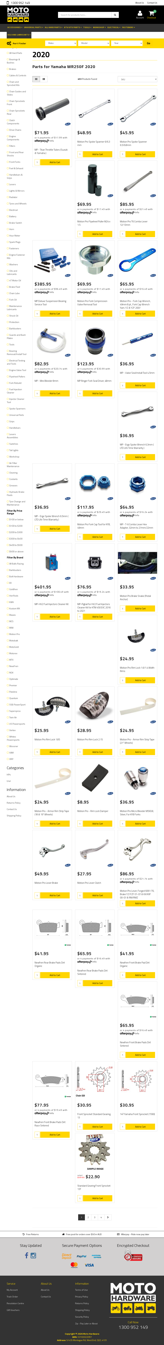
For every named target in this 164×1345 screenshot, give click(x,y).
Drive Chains (15, 130)
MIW (11, 627)
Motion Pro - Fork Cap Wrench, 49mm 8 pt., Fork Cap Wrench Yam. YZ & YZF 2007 (135, 304)
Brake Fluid (14, 286)
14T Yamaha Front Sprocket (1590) (137, 1114)
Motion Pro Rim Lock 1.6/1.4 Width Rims (137, 669)
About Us (139, 2)
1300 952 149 (20, 2)
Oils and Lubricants (19, 34)
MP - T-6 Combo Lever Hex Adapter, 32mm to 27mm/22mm (136, 526)
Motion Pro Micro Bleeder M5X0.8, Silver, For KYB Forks (137, 812)
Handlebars (14, 427)
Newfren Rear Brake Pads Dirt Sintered (92, 972)
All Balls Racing (16, 563)
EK (10, 582)
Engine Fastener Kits (16, 256)
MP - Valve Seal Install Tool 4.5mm (137, 373)
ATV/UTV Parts (73, 27)
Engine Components (13, 138)
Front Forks (14, 162)
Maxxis (12, 615)
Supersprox (14, 711)
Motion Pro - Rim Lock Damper (92, 811)
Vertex (12, 730)
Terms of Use (81, 1290)
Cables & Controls (17, 75)
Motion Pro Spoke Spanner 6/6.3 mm (93, 143)
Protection (14, 322)
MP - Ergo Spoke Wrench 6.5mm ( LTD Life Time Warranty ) (51, 517)
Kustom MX (14, 608)
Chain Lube (14, 293)
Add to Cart (55, 162)
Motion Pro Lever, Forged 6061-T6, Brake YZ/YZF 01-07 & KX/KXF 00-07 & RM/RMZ (137, 894)
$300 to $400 (15, 538)
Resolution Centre (15, 1303)
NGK (11, 672)
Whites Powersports (13, 738)
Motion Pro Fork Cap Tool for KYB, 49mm (93, 526)
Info (52, 140)
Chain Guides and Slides (16, 93)
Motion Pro (14, 634)
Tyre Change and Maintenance (16, 503)
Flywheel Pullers (17, 376)
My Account (12, 1290)
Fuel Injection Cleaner (14, 391)
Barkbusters (15, 328)
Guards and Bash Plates (16, 336)
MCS (11, 621)
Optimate (13, 679)
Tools (87, 27)
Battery (12, 216)
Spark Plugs (14, 242)
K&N (11, 602)
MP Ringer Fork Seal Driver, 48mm (94, 381)
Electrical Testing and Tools (16, 362)
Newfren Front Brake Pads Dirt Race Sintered (50, 1123)
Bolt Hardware (16, 576)
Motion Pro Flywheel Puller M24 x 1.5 (93, 223)
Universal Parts (33, 27)
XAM (11, 752)
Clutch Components (13, 122)
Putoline (13, 691)
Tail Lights (13, 450)
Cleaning (13, 472)
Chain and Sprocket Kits (13, 83)
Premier (13, 685)
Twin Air (13, 717)
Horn (11, 229)
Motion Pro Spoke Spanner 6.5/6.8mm (133, 143)
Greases (13, 485)
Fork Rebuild (15, 383)
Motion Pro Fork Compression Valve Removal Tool (92, 302)
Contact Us (152, 2)
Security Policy (82, 1316)
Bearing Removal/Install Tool (16, 352)
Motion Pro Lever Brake (46, 883)
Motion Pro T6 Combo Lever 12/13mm (134, 223)
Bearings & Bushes (13, 61)
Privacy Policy (81, 1296)
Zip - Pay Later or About (86, 1323)
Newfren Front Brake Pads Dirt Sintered (135, 1044)
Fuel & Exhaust (16, 168)
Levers (12, 184)
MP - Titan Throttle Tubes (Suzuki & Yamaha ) (51, 151)
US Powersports (17, 723)
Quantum (13, 698)
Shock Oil (13, 315)
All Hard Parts (53, 27)
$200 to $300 (15, 532)
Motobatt (13, 640)
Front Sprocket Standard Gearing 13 (94, 1115)
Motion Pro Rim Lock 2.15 (90, 739)
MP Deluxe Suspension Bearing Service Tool (50, 302)
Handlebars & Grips (15, 176)
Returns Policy (13, 802)
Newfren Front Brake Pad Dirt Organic (135, 964)
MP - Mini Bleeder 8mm (46, 381)
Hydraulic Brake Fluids (15, 493)
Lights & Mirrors (17, 190)
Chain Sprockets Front (16, 102)
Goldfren (13, 589)
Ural (9, 781)
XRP (11, 759)
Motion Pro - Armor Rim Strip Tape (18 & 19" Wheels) (52, 812)
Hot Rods (13, 595)
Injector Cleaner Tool (15, 400)
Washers (13, 264)
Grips (11, 421)
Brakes (12, 69)
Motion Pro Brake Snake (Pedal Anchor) (135, 597)
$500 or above (16, 551)
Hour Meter (14, 235)
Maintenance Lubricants (14, 307)
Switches (13, 443)
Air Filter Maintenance (13, 464)
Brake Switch (15, 222)
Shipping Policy (14, 815)
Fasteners (128, 27)
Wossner (13, 746)
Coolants (13, 479)
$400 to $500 (15, 545)
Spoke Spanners (17, 408)
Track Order (12, 1296)
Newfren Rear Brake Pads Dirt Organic (50, 964)
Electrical (113, 27)
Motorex (13, 653)
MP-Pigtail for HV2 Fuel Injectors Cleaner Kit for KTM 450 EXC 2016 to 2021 (94, 607)
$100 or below (16, 519)
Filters (12, 146)
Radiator (13, 197)
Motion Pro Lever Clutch (89, 883)
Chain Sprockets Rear (16, 112)
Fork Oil (13, 299)
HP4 (9, 774)
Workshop (99, 27)
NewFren (13, 666)
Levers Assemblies (12, 435)
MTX (11, 659)
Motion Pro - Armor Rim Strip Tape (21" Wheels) (137, 741)
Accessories (15, 27)
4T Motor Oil (15, 280)
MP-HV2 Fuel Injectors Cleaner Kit (52, 604)
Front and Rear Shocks (15, 154)
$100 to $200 (15, 525)
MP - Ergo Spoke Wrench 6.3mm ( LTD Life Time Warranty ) (137, 446)
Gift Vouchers (13, 1310)
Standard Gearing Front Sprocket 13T (94, 1187)
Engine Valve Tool (17, 370)
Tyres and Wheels (18, 203)
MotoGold (14, 647)
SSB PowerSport (17, 704)
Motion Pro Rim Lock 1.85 (47, 739)
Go (148, 43)
